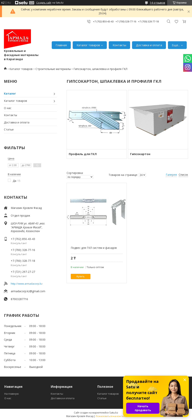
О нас (7, 108)
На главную (11, 393)
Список (183, 174)
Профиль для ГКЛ (83, 154)
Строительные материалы (53, 69)
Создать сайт (43, 2)
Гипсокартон (140, 154)
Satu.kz (113, 412)
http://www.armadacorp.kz (27, 283)
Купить (81, 276)
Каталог (10, 93)
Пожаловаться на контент (111, 416)
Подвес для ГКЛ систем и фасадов (94, 248)
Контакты (119, 45)
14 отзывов (157, 3)
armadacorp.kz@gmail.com (28, 291)
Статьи (9, 129)
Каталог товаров (88, 45)
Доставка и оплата (149, 45)
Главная (61, 45)
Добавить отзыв (176, 21)
